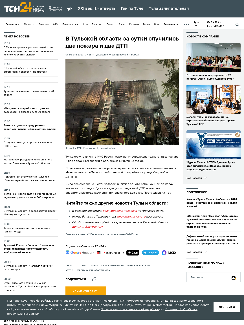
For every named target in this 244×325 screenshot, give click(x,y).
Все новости (194, 178)
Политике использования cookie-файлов (130, 309)
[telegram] (150, 252)
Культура (134, 24)
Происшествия (70, 24)
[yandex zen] (132, 252)
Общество (28, 24)
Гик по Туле (132, 9)
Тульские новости (138, 266)
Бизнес (110, 24)
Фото (156, 24)
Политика (97, 24)
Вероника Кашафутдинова (93, 270)
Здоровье (44, 24)
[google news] (79, 252)
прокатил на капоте (131, 216)
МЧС (84, 266)
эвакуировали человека (120, 211)
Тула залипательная (169, 9)
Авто (85, 24)
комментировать (86, 291)
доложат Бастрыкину (87, 226)
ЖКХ (55, 24)
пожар (94, 266)
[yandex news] (110, 252)
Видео (146, 24)
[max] (169, 252)
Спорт (121, 24)
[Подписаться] (234, 277)
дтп (77, 266)
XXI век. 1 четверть (96, 9)
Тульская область (112, 266)
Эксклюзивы (12, 24)
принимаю (227, 307)
